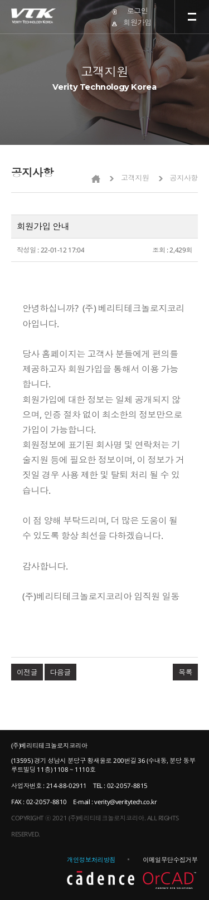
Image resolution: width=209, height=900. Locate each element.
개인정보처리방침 (91, 859)
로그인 (137, 11)
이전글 (27, 672)
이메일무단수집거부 (170, 859)
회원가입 (137, 22)
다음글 (60, 672)
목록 (185, 672)
